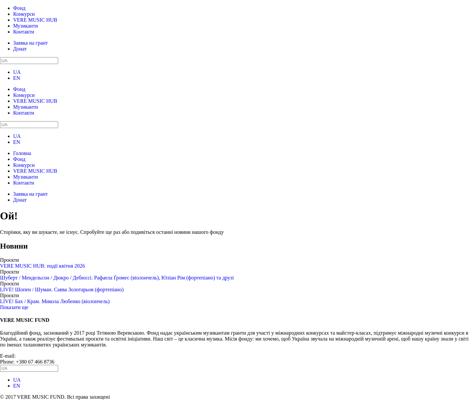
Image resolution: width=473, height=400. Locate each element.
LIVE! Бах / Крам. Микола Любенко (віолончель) (55, 301)
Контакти (23, 31)
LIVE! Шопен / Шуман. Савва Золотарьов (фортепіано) (62, 289)
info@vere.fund (33, 356)
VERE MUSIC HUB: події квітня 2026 (42, 266)
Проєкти (9, 260)
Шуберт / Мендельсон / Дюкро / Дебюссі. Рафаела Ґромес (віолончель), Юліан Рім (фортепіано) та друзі (117, 277)
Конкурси (24, 14)
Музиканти (25, 26)
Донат (20, 49)
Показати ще (14, 307)
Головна (22, 153)
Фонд (19, 8)
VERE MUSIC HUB (35, 20)
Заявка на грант (30, 43)
